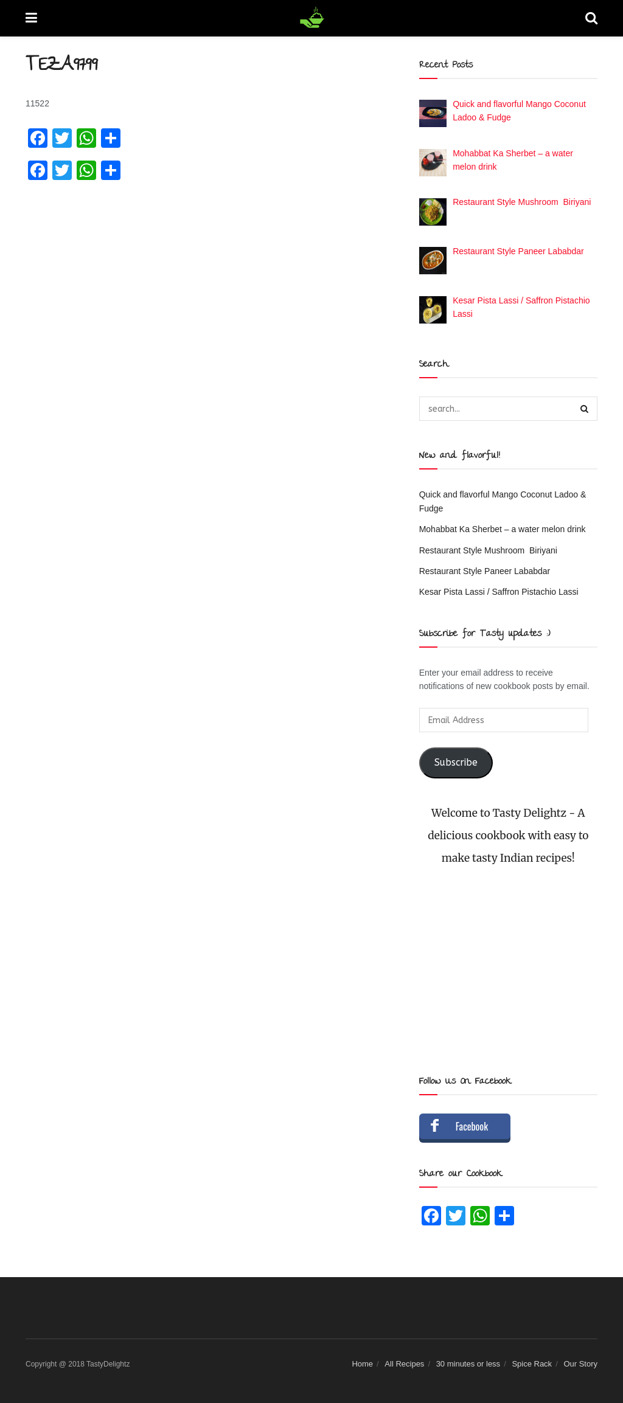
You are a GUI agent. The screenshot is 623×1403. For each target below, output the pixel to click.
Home (362, 1363)
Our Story (580, 1363)
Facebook (472, 1126)
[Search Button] (585, 409)
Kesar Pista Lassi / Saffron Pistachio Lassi (499, 592)
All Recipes (404, 1363)
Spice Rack (532, 1363)
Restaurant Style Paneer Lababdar (485, 571)
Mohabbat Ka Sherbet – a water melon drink (502, 529)
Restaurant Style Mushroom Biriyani (488, 550)
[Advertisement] (508, 971)
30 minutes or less (468, 1363)
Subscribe (456, 762)
